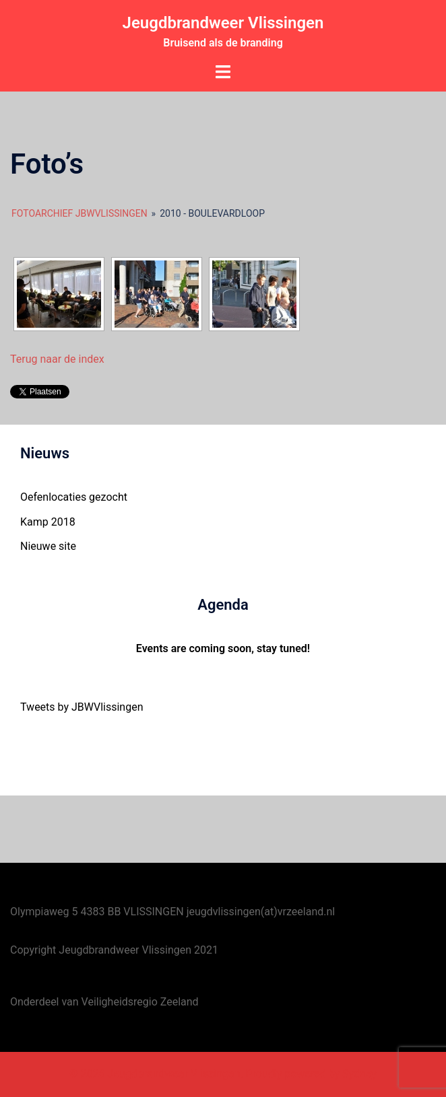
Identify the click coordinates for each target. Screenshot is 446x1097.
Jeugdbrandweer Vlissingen (223, 22)
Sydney (359, 1073)
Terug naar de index (57, 359)
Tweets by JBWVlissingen (82, 707)
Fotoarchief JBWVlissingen (79, 213)
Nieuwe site (48, 546)
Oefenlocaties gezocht (73, 497)
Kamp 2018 (47, 522)
